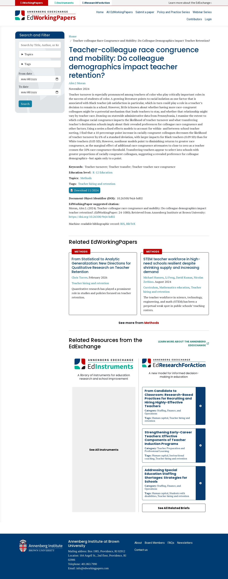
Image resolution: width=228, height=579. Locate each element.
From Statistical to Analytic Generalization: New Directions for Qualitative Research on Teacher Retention (101, 265)
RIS (122, 224)
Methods (86, 178)
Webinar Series (202, 12)
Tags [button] (27, 64)
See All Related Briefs (173, 508)
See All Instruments (103, 450)
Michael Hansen (153, 277)
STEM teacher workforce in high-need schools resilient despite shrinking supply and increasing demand (171, 265)
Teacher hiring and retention (96, 184)
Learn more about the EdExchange (190, 3)
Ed (64, 3)
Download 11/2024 (86, 190)
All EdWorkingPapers (119, 12)
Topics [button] (28, 54)
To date (23, 87)
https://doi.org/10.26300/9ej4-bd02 (92, 217)
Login (208, 19)
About (138, 542)
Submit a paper (145, 12)
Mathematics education (174, 287)
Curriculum (150, 287)
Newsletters (185, 542)
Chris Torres (79, 277)
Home (100, 12)
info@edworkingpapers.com (92, 568)
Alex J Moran (77, 83)
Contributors (194, 19)
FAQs (170, 542)
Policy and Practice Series (173, 12)
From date (25, 73)
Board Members (155, 542)
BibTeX (130, 224)
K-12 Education (102, 172)
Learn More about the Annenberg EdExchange (183, 343)
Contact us (141, 550)
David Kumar (184, 277)
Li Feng (170, 277)
